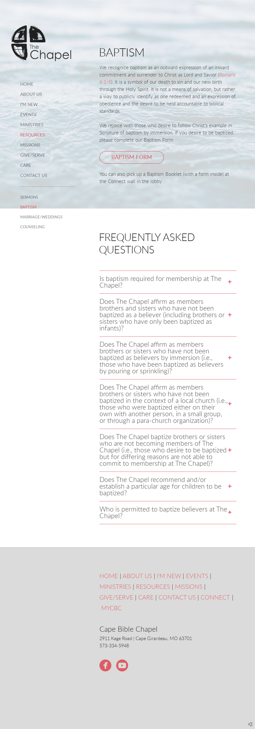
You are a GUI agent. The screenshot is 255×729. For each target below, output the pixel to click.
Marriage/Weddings (41, 217)
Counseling (32, 227)
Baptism (28, 207)
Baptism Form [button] (131, 157)
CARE (146, 598)
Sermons (29, 198)
